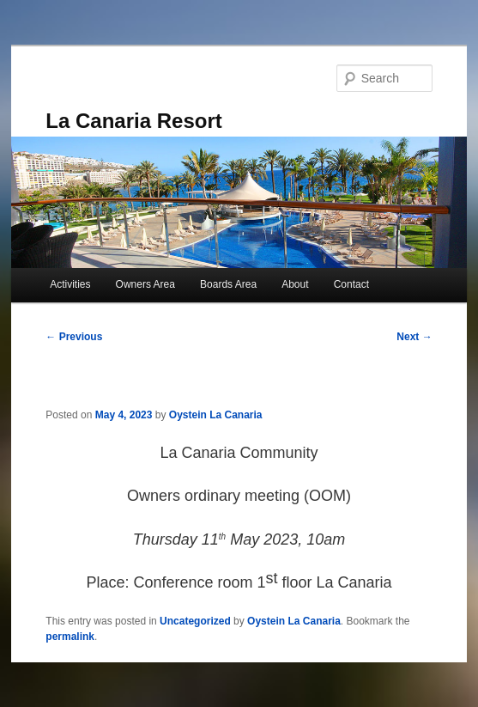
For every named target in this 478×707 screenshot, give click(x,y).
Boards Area (228, 284)
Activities (70, 284)
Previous (73, 337)
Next (414, 337)
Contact (351, 284)
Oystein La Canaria (216, 415)
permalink (69, 637)
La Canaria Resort (133, 120)
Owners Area (145, 284)
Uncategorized (195, 621)
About (294, 284)
